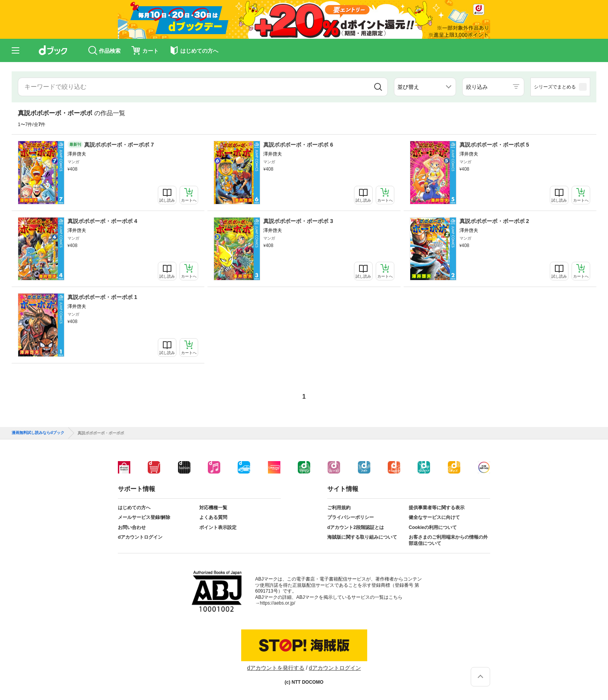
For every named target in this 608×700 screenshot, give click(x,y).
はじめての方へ (134, 507)
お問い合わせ (132, 527)
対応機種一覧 (213, 507)
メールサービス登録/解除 (144, 517)
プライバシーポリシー (350, 517)
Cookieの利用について (433, 527)
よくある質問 (213, 517)
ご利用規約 (339, 507)
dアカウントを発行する (275, 668)
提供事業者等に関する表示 (437, 507)
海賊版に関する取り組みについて (362, 537)
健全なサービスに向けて (434, 517)
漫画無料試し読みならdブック (38, 433)
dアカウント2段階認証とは (355, 527)
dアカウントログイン (140, 537)
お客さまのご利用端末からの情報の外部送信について (448, 540)
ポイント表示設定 (218, 527)
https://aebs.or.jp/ (277, 603)
